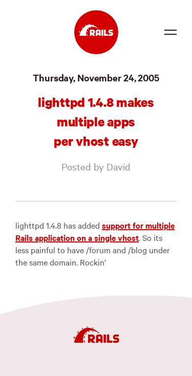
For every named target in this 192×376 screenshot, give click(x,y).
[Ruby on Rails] (96, 32)
